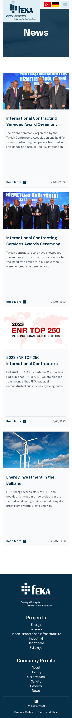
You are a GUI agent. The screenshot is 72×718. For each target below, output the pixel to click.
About (36, 667)
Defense (36, 629)
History (36, 672)
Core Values (36, 677)
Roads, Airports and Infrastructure (36, 634)
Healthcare (36, 643)
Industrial (36, 638)
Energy (36, 625)
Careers (36, 686)
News (36, 691)
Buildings (36, 648)
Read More (16, 182)
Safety (36, 681)
